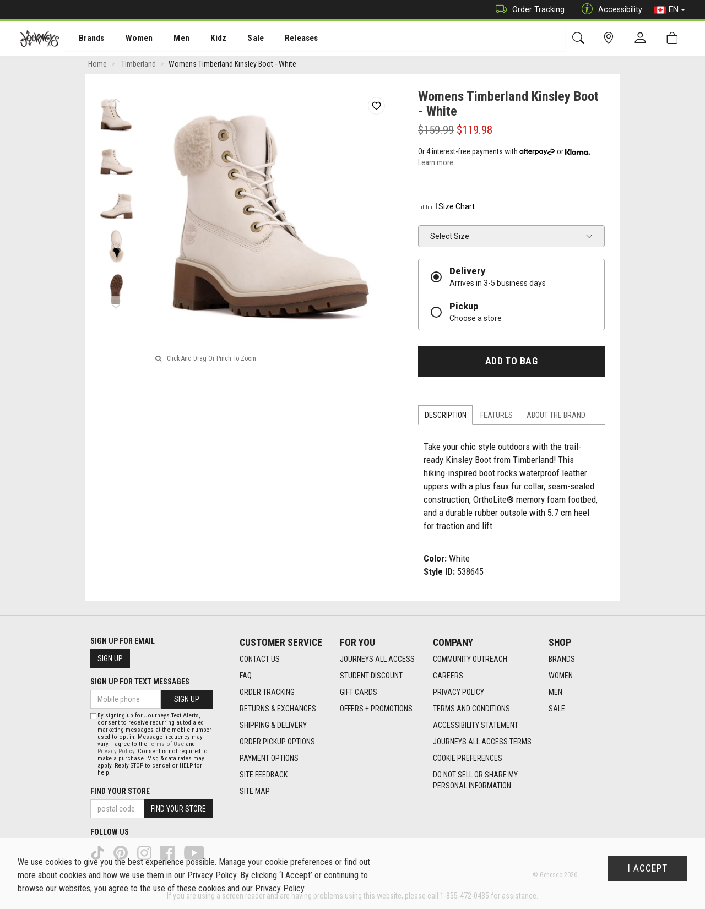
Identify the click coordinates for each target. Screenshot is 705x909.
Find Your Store (120, 791)
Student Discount (371, 676)
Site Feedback (264, 775)
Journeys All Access (377, 659)
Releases (285, 39)
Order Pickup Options (277, 742)
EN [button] (669, 10)
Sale (241, 39)
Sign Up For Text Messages (139, 681)
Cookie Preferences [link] (467, 758)
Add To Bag (511, 362)
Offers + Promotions (376, 709)
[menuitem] (85, 39)
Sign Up (110, 658)
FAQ (246, 676)
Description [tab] (446, 416)
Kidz (206, 39)
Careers (448, 676)
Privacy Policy (458, 692)
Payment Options (269, 758)
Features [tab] (496, 416)
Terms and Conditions (471, 709)
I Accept (648, 868)
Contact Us (260, 659)
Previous (116, 99)
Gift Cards (358, 692)
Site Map (255, 791)
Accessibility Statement (475, 725)
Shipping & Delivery (273, 725)
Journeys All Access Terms (482, 742)
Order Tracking (527, 9)
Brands (85, 39)
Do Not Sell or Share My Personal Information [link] (475, 781)
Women (130, 39)
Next (116, 305)
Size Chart (446, 208)
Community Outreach (470, 659)
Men (170, 39)
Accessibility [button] (609, 9)
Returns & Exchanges (278, 709)
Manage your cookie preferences (276, 862)
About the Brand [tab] (556, 416)
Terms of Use (166, 744)
